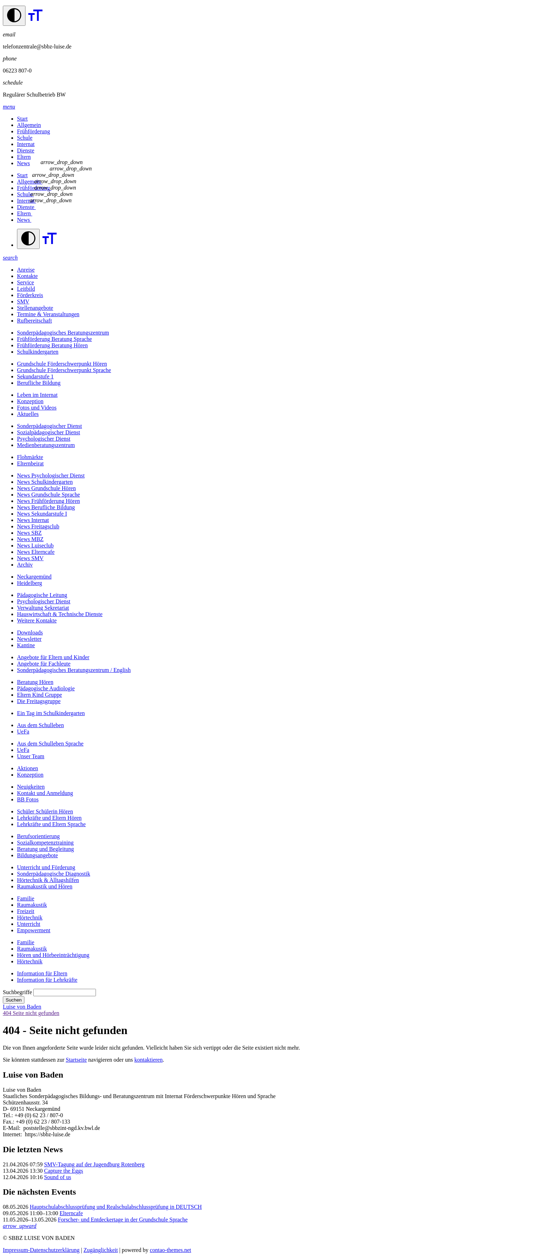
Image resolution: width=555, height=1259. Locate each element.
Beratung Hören (35, 682)
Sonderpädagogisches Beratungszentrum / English (74, 670)
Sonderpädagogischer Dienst (49, 426)
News (23, 163)
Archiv (25, 565)
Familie (25, 898)
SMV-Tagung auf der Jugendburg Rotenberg (94, 1164)
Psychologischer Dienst (43, 439)
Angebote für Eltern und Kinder (53, 657)
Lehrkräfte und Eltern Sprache (51, 824)
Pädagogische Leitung (42, 595)
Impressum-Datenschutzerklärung (41, 1250)
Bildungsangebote (37, 855)
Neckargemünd (34, 577)
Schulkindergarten (37, 352)
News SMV (30, 558)
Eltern (24, 157)
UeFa (23, 732)
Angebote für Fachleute (43, 664)
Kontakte (27, 276)
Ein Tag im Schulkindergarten (51, 713)
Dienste (25, 150)
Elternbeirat (30, 463)
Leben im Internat (37, 395)
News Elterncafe (36, 552)
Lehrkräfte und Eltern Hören (49, 818)
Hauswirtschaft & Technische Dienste (60, 614)
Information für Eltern (42, 973)
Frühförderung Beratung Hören (52, 345)
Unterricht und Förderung (46, 867)
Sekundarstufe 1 (35, 376)
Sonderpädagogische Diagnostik (53, 874)
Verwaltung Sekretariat (43, 608)
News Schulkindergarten (45, 482)
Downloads (30, 633)
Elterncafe (71, 1213)
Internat (26, 144)
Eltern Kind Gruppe (39, 695)
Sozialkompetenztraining (45, 843)
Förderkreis (30, 295)
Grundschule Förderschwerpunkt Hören (62, 364)
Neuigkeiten (31, 787)
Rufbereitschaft (34, 321)
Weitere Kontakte (37, 620)
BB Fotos (28, 799)
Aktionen (27, 768)
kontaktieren (148, 1060)
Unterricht (28, 924)
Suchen (14, 1000)
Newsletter (29, 639)
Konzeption (30, 401)
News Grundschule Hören (46, 488)
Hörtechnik (29, 918)
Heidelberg (29, 583)
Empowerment (33, 930)
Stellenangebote (35, 308)
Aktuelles (28, 414)
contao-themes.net (170, 1250)
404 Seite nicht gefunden (31, 1013)
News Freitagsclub (38, 526)
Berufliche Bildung (39, 383)
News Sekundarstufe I (42, 514)
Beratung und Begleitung (45, 849)
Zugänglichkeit (101, 1250)
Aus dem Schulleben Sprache (50, 744)
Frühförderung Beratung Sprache (54, 339)
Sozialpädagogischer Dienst (48, 432)
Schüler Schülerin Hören (45, 811)
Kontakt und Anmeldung (45, 793)
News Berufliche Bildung (46, 507)
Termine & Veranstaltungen (48, 314)
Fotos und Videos (37, 408)
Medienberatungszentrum (46, 445)
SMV (23, 301)
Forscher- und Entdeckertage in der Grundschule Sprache (123, 1220)
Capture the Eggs (63, 1171)
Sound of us (57, 1177)
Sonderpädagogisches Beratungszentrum (63, 333)
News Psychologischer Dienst (51, 475)
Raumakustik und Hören (44, 886)
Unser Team (30, 756)
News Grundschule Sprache (48, 495)
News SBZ (29, 533)
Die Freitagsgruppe (39, 701)
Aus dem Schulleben (40, 725)
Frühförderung (33, 131)
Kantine (26, 645)
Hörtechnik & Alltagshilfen (48, 880)
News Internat (33, 520)
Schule (25, 138)
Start (22, 119)
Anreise (26, 270)
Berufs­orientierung (38, 836)
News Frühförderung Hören (48, 501)
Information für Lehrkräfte (47, 980)
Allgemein (29, 125)
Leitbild (26, 289)
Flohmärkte (30, 457)
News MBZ (30, 539)
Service (25, 282)
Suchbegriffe (17, 992)
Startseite (76, 1060)
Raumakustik (32, 905)
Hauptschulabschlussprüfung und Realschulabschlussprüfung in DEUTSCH (116, 1207)
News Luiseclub (35, 546)
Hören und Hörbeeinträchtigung (53, 955)
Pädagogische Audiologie (46, 688)
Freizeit (25, 911)
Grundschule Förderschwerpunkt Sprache (64, 370)
